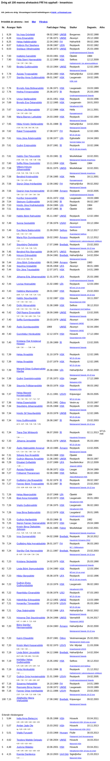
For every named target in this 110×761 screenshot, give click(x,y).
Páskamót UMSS (77, 621)
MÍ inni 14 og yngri (77, 288)
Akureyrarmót (75, 227)
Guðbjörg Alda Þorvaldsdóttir (31, 543)
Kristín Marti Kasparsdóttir (30, 645)
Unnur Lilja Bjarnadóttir (28, 109)
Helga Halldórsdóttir (27, 41)
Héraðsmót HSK (76, 106)
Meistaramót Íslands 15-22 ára (82, 375)
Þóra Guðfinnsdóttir (26, 420)
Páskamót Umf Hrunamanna (81, 736)
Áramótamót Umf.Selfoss (80, 309)
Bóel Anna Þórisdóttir (27, 498)
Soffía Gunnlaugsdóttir (28, 319)
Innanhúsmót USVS (78, 649)
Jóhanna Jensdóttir (26, 441)
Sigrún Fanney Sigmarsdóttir (31, 523)
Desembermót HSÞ (78, 338)
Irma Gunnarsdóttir (26, 536)
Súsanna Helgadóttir (27, 683)
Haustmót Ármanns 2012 (80, 540)
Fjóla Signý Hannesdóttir (29, 59)
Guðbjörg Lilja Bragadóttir (30, 480)
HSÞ (62, 298)
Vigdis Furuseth (25, 733)
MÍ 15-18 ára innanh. (78, 149)
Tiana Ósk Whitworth (27, 432)
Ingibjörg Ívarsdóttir (26, 56)
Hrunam (64, 733)
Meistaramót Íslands (78, 70)
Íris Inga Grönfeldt (26, 34)
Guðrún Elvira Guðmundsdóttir (25, 584)
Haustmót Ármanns (78, 437)
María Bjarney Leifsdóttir (29, 117)
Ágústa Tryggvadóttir (27, 74)
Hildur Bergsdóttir (25, 576)
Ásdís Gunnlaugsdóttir (28, 327)
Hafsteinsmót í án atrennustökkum (84, 63)
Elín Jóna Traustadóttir (28, 269)
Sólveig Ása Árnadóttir (28, 455)
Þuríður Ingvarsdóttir (27, 198)
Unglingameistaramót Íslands (82, 53)
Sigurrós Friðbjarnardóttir (29, 385)
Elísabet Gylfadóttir (26, 462)
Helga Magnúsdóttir (27, 494)
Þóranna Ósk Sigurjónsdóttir (31, 617)
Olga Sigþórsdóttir (26, 610)
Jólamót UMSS (76, 466)
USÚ (62, 592)
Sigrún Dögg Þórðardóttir (29, 184)
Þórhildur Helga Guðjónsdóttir (24, 660)
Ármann (64, 191)
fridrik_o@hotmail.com (61, 12)
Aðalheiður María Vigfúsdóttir (25, 699)
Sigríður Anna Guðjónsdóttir (31, 77)
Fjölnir (63, 528)
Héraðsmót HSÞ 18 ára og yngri (83, 722)
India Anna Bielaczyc (27, 718)
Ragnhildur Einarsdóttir (28, 592)
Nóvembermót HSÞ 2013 (80, 729)
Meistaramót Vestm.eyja (80, 642)
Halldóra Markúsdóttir (27, 291)
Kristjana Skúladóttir (27, 561)
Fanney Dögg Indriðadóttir (30, 691)
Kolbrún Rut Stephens (28, 45)
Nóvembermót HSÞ (78, 302)
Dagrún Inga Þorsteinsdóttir (31, 191)
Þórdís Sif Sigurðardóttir (29, 413)
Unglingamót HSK (77, 516)
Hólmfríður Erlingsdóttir (28, 600)
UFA (62, 266)
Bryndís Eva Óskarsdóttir (29, 102)
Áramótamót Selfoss (78, 234)
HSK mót (73, 81)
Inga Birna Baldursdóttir (29, 512)
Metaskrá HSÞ (76, 382)
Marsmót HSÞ (75, 744)
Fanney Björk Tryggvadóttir (30, 484)
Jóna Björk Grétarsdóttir (29, 262)
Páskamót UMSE (77, 323)
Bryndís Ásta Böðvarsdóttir (30, 88)
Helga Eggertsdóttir (26, 402)
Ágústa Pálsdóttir (25, 469)
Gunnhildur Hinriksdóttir (29, 334)
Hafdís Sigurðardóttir (27, 298)
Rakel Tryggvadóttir (26, 131)
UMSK (63, 441)
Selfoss (63, 230)
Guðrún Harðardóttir (27, 519)
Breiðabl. (64, 244)
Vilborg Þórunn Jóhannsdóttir (24, 168)
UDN (62, 45)
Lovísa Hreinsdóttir (26, 284)
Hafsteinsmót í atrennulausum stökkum (86, 241)
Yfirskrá (43, 22)
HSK (62, 56)
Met (34, 22)
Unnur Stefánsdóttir (26, 99)
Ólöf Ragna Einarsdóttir (28, 312)
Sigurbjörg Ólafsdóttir (27, 244)
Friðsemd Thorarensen (28, 473)
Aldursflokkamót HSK (78, 477)
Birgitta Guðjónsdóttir (27, 67)
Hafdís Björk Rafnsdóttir (29, 216)
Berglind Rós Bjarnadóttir (29, 252)
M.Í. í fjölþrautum (77, 547)
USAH (63, 223)
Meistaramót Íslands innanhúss (82, 160)
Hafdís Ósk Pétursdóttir (28, 156)
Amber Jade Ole (25, 725)
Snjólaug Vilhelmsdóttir (28, 49)
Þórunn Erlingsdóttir (27, 255)
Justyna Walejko (25, 747)
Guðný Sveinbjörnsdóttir (29, 378)
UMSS (63, 168)
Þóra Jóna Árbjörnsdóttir (29, 138)
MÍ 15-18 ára (75, 135)
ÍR (61, 92)
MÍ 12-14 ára (75, 399)
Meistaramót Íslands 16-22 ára (82, 248)
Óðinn (63, 402)
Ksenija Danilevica (26, 754)
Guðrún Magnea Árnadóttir (30, 459)
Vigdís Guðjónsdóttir (27, 505)
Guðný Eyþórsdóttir (26, 145)
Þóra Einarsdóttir (25, 38)
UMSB (63, 34)
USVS (63, 645)
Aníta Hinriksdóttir (26, 669)
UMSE (63, 38)
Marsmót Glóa (75, 758)
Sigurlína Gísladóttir (27, 266)
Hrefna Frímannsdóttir (28, 92)
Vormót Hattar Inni (77, 142)
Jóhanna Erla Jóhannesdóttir (31, 277)
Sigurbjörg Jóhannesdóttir (30, 406)
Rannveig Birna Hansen (29, 687)
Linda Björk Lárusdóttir (28, 652)
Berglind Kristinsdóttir (27, 176)
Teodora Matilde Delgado (29, 740)
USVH (63, 394)
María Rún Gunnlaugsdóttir (30, 237)
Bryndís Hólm (23, 209)
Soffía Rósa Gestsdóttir (28, 163)
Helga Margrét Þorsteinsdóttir (24, 394)
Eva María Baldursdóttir (29, 230)
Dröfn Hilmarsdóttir (26, 305)
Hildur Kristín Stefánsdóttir (30, 124)
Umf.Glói (64, 754)
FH (61, 41)
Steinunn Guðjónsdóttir (28, 201)
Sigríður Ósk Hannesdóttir (30, 551)
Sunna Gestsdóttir (26, 223)
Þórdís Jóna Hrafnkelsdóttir (30, 205)
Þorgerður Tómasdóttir (28, 603)
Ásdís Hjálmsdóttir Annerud (30, 448)
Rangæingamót (76, 113)
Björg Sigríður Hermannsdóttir (24, 626)
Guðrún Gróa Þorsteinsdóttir (31, 676)
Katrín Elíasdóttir (25, 638)
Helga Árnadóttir (25, 354)
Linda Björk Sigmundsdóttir (30, 568)
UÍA (61, 138)
